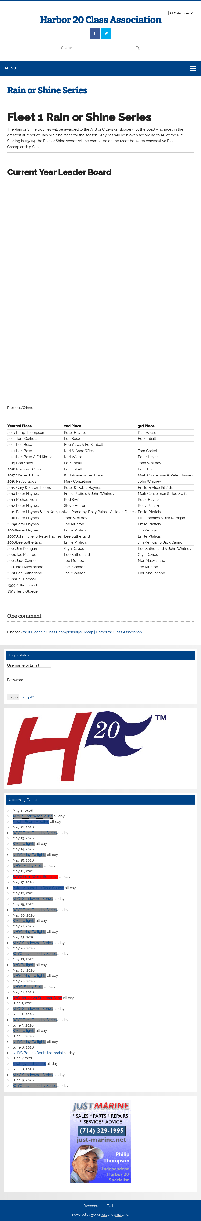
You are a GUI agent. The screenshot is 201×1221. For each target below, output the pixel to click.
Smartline (121, 1214)
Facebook (91, 1206)
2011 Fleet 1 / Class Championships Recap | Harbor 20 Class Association (82, 632)
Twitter (112, 1206)
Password (15, 680)
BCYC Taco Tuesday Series (35, 833)
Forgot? (27, 697)
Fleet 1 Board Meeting (31, 822)
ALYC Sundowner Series (33, 816)
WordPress (99, 1214)
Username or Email (23, 665)
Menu (10, 68)
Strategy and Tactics (29, 1064)
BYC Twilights (24, 844)
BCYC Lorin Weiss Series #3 (35, 877)
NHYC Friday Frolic (28, 865)
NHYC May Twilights (29, 855)
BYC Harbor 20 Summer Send (37, 998)
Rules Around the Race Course (38, 888)
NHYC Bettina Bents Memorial (38, 1053)
